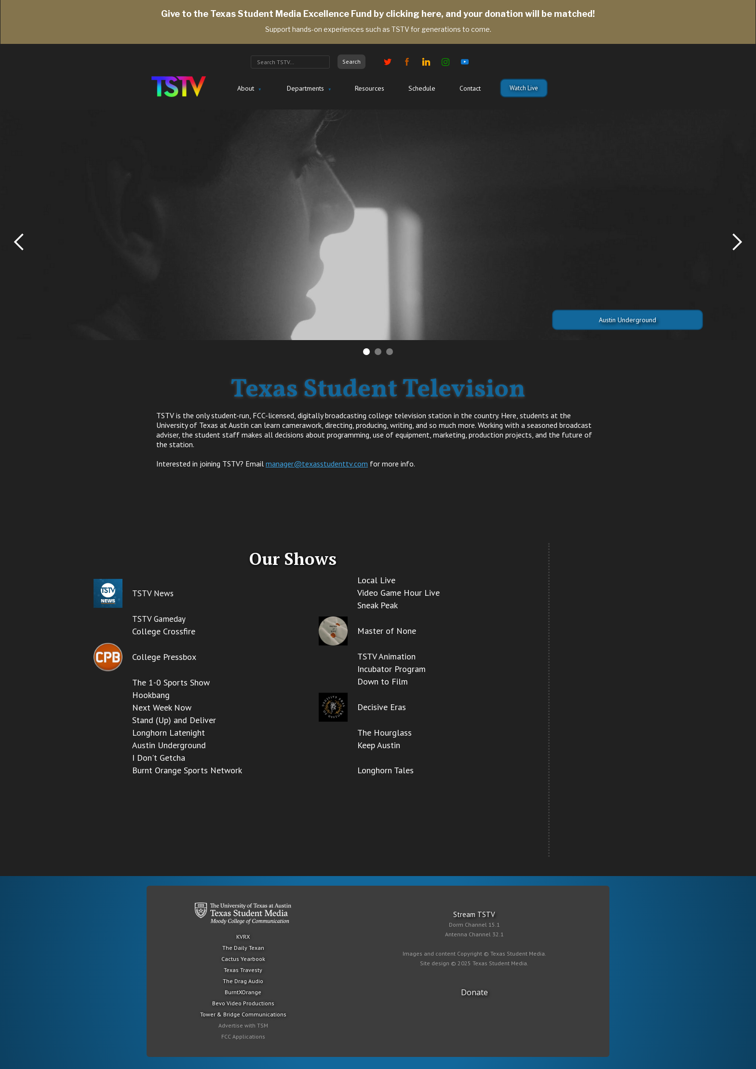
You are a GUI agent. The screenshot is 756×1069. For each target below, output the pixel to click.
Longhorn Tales (385, 770)
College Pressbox (164, 656)
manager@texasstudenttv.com (317, 463)
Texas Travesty (243, 969)
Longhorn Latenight (168, 732)
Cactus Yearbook (243, 958)
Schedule (421, 88)
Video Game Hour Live (398, 592)
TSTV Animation (386, 656)
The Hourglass (384, 732)
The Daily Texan (243, 947)
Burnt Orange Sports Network (187, 770)
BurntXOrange (243, 992)
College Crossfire (163, 631)
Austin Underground (627, 319)
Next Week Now (161, 707)
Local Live (376, 580)
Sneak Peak (377, 605)
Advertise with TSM (243, 1025)
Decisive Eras (381, 707)
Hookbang (151, 694)
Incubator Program (391, 668)
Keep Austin (378, 745)
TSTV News (153, 593)
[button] (248, 88)
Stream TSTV (474, 914)
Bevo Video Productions (243, 1003)
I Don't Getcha (158, 757)
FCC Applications (243, 1036)
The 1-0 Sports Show (171, 682)
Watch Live (524, 88)
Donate (474, 992)
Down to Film (382, 681)
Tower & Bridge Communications (243, 1014)
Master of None (386, 630)
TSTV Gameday (159, 619)
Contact (470, 88)
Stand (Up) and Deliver (174, 720)
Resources (369, 88)
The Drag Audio (243, 981)
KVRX (243, 936)
